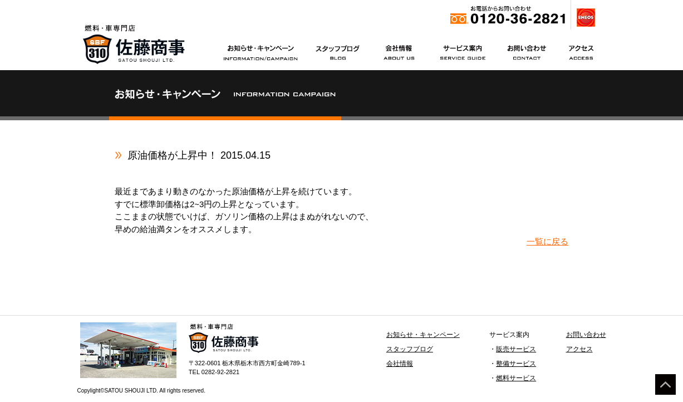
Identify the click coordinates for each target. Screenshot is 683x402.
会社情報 (399, 363)
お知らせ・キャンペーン (423, 335)
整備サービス (516, 363)
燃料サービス (516, 378)
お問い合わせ (586, 335)
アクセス (579, 349)
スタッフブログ (409, 349)
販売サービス (516, 349)
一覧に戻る (547, 241)
